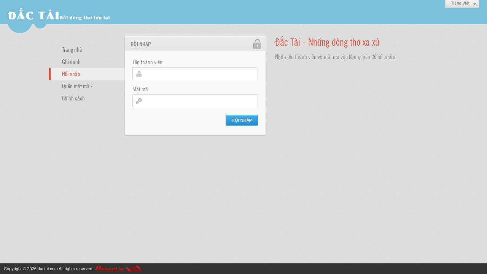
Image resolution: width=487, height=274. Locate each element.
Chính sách (73, 98)
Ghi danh (71, 61)
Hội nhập (71, 73)
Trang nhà (72, 49)
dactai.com (48, 268)
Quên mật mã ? (77, 85)
